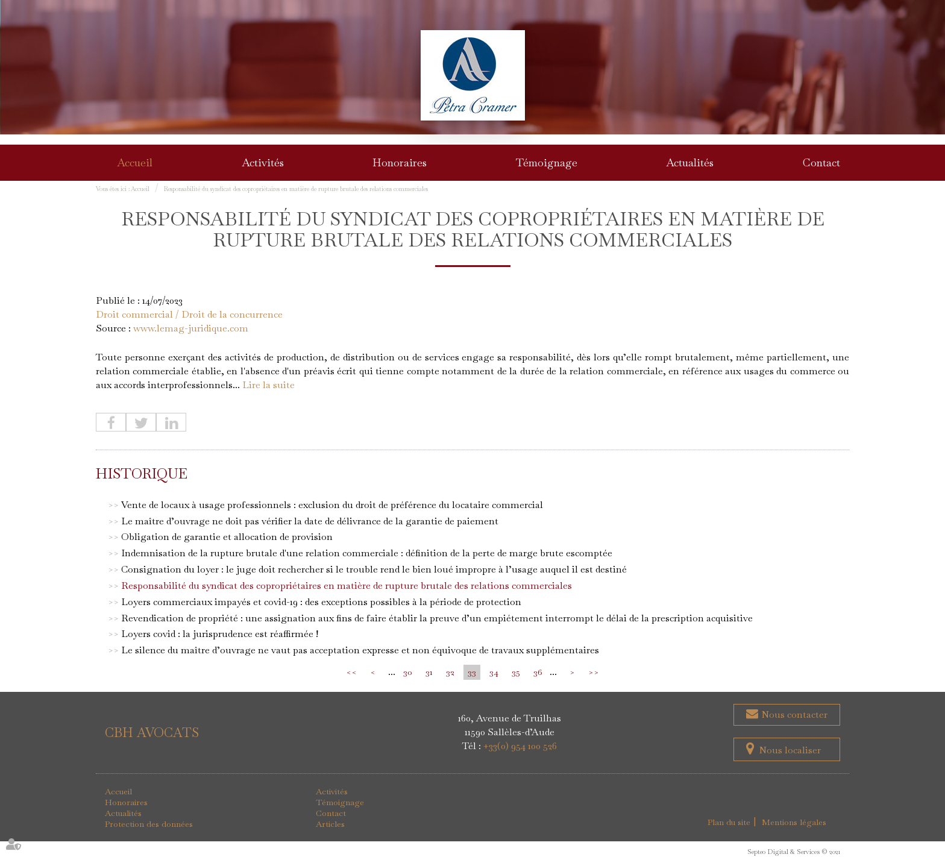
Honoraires (399, 162)
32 (450, 672)
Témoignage (546, 162)
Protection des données (149, 824)
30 (407, 672)
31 (429, 672)
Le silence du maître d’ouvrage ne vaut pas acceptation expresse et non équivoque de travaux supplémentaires (360, 650)
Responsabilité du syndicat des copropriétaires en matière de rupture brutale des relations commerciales (296, 189)
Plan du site (729, 822)
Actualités (690, 162)
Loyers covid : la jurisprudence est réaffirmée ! (219, 634)
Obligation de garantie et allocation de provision (227, 537)
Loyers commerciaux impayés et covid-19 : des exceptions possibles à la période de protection (321, 602)
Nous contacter (793, 715)
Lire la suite (268, 384)
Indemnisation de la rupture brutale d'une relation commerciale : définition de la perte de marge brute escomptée (366, 553)
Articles (330, 824)
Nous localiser (790, 750)
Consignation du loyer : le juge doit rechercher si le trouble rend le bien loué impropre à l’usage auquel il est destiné (374, 569)
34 (493, 672)
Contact (821, 162)
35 (516, 672)
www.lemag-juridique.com (190, 328)
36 (537, 672)
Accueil (134, 162)
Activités (263, 162)
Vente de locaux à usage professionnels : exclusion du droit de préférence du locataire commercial (332, 505)
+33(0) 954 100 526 (520, 746)
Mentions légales (794, 822)
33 (472, 672)
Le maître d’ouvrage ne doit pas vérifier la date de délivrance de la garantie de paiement (309, 521)
